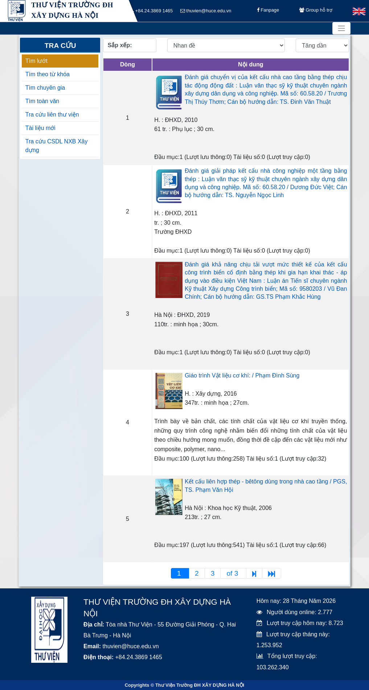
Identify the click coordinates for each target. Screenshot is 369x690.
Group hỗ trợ (315, 11)
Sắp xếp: (120, 45)
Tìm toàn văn (42, 101)
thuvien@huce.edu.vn (205, 11)
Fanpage (268, 11)
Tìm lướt (36, 61)
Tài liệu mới (40, 128)
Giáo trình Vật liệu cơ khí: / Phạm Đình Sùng (242, 375)
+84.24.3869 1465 (151, 11)
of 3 (233, 573)
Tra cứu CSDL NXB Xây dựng (56, 145)
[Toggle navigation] (341, 28)
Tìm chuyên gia (45, 88)
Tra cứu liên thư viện (52, 114)
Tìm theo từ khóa (47, 74)
